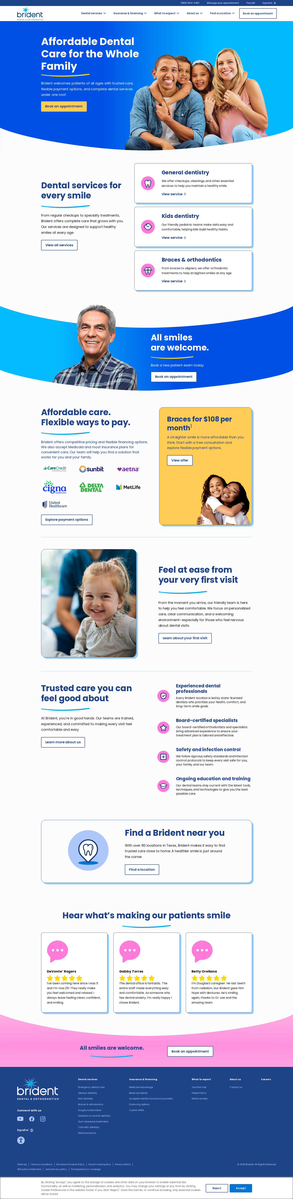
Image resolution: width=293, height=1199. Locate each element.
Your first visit (199, 1087)
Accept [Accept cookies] (241, 1188)
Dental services (88, 1079)
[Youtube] (20, 1120)
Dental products (87, 1133)
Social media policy (99, 1164)
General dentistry (87, 1093)
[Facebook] (31, 1120)
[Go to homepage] (30, 12)
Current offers (136, 1110)
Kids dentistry (85, 1098)
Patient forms (199, 1093)
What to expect (201, 1079)
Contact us (236, 1087)
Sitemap (22, 1164)
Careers (266, 1079)
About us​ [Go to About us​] (193, 13)
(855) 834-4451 (190, 2)
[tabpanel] (74, 973)
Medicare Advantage (141, 1087)
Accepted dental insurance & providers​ (151, 1098)
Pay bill (250, 2)
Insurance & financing (143, 1079)
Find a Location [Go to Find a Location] (220, 13)
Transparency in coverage (86, 1169)
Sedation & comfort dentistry (94, 1115)
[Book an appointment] (258, 13)
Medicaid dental (138, 1093)
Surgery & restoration (90, 1110)
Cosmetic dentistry (88, 1127)
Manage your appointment (223, 2)
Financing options (139, 1104)
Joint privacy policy (56, 1169)
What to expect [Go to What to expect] (164, 13)
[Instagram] (42, 1120)
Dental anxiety (200, 1098)
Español (267, 3)
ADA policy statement (29, 1169)
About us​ (235, 1079)
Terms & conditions (42, 1164)
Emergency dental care (91, 1087)
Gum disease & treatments (93, 1121)
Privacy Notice (123, 1164)
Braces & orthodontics (90, 1104)
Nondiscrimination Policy (70, 1164)
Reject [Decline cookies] (216, 1188)
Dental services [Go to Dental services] (91, 13)
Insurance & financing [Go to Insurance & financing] (128, 13)
